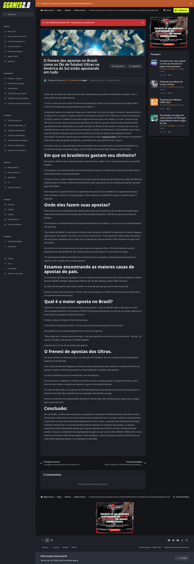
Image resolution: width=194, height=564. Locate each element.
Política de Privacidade (62, 560)
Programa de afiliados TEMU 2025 (170, 101)
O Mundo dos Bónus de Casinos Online (171, 83)
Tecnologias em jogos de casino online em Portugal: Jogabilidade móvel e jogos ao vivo (173, 119)
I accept (182, 558)
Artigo (181, 105)
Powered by (176, 547)
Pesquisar (10, 14)
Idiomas (46, 547)
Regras (75, 560)
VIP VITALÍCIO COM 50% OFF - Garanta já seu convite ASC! (68, 22)
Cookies (65, 547)
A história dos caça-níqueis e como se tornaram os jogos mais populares (173, 64)
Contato (56, 547)
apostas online (109, 136)
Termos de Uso (47, 560)
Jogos (84, 80)
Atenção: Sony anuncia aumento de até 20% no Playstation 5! (65, 3)
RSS (74, 547)
